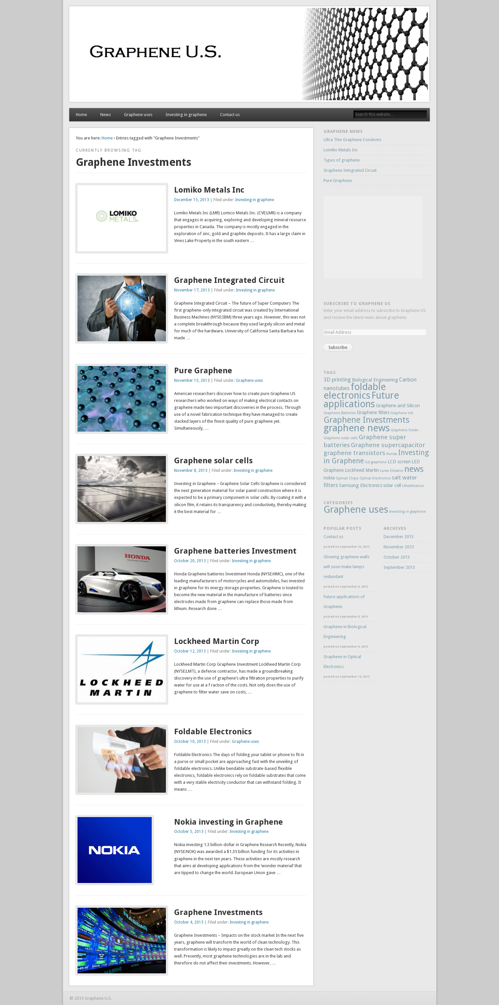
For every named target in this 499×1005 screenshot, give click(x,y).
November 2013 (399, 546)
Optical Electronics (375, 478)
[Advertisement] (373, 237)
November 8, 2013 (190, 470)
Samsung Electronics (360, 485)
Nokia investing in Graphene (228, 822)
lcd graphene (376, 462)
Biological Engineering (375, 379)
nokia (329, 477)
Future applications (361, 400)
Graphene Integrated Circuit (229, 280)
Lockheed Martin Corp (216, 641)
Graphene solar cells (213, 460)
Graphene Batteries (340, 413)
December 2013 (399, 536)
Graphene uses (138, 114)
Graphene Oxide (404, 430)
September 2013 (399, 567)
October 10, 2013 (190, 741)
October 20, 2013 (190, 561)
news (414, 469)
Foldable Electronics (213, 731)
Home (81, 114)
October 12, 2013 (190, 651)
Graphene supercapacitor (388, 445)
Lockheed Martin (362, 470)
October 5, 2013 (188, 831)
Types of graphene (342, 160)
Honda (391, 454)
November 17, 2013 (192, 290)
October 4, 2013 (188, 922)
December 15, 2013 (191, 200)
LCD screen (399, 461)
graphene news (357, 428)
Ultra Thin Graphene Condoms (352, 139)
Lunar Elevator (391, 471)
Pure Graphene (203, 370)
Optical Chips (347, 478)
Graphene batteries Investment (235, 551)
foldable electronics (355, 391)
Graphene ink (401, 413)
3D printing (337, 379)
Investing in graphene (186, 114)
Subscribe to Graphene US (357, 303)
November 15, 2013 (192, 380)
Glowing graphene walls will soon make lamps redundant (346, 566)
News (105, 114)
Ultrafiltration (413, 486)
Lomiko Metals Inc (209, 190)
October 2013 (397, 557)
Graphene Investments (218, 912)
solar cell (392, 485)
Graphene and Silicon (398, 405)
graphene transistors (354, 453)
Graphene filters (373, 412)
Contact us (230, 114)
